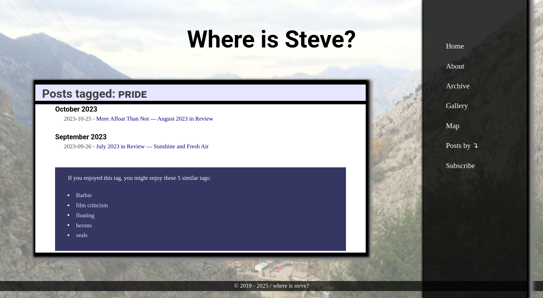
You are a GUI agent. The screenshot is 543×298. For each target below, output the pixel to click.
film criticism (92, 205)
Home (455, 46)
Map (453, 126)
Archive (458, 86)
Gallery (457, 106)
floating (85, 215)
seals (82, 235)
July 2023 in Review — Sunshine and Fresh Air (152, 146)
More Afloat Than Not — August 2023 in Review (154, 118)
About (455, 66)
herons (84, 225)
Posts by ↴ (462, 145)
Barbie (84, 195)
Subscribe (460, 165)
